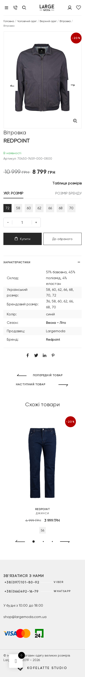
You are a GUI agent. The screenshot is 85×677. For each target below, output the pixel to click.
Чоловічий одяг (27, 21)
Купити (22, 239)
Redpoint (53, 339)
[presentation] (18, 541)
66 (50, 208)
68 (61, 208)
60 (29, 208)
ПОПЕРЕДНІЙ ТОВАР (48, 375)
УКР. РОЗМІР (13, 193)
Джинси (42, 511)
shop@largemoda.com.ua (24, 617)
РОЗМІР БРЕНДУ (68, 193)
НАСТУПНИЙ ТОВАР (30, 384)
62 (39, 208)
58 (18, 208)
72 (7, 208)
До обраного (62, 239)
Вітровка (65, 21)
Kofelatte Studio (47, 668)
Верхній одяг (48, 21)
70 (71, 208)
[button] (33, 541)
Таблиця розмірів (67, 183)
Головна (8, 21)
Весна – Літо (56, 322)
